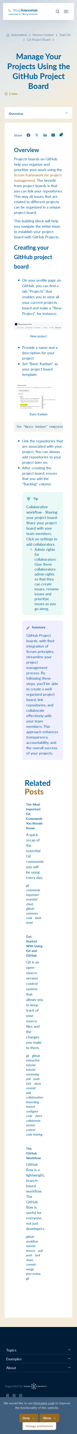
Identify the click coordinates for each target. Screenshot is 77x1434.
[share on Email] (53, 134)
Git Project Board (38, 39)
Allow (47, 1418)
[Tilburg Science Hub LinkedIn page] (20, 1397)
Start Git (65, 35)
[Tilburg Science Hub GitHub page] (7, 1397)
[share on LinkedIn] (45, 134)
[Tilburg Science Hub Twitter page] (14, 1397)
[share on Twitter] (37, 134)
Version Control (43, 35)
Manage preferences (39, 1426)
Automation (19, 35)
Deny (26, 1418)
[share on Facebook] (28, 134)
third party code (44, 1403)
